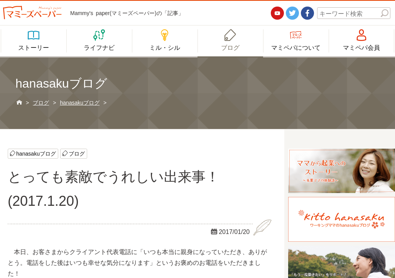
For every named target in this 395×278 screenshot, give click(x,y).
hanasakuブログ (36, 153)
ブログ (77, 153)
